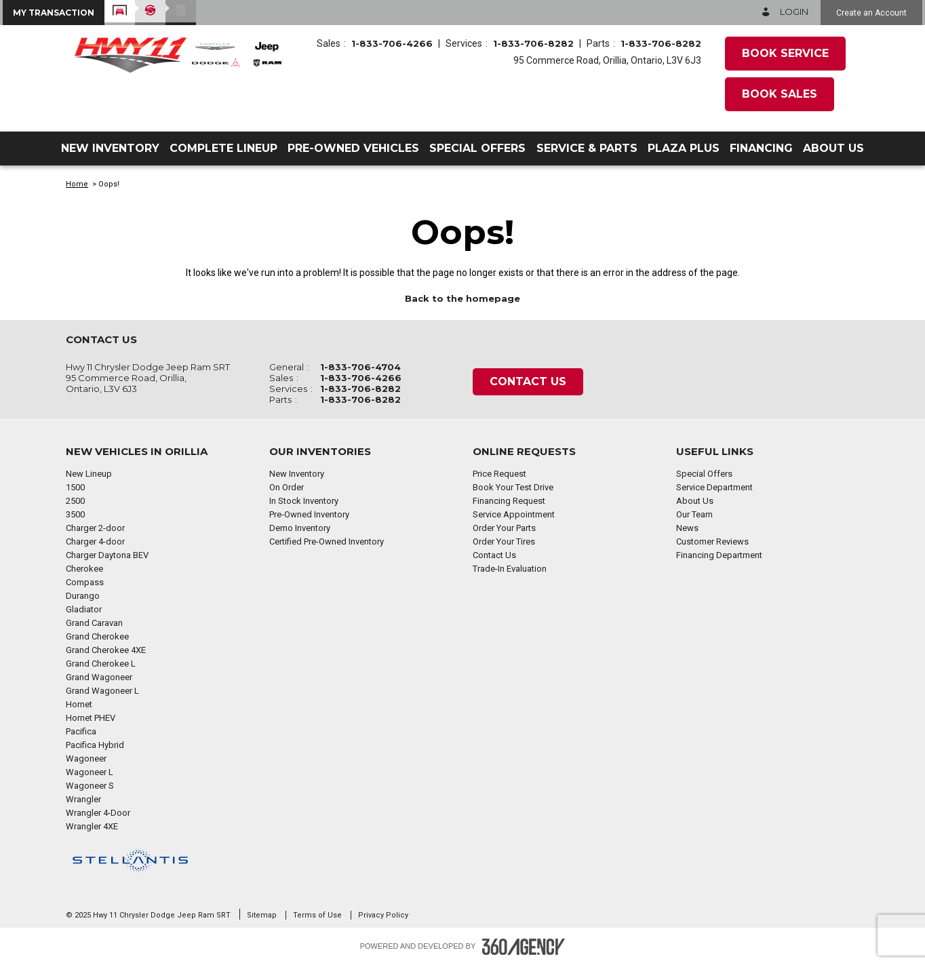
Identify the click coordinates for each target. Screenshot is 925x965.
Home (77, 184)
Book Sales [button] (779, 93)
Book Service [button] (785, 53)
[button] (53, 12)
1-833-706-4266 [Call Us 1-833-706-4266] (392, 43)
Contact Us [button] (528, 381)
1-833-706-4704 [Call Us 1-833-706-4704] (360, 366)
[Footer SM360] (523, 947)
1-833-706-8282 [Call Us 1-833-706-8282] (533, 43)
